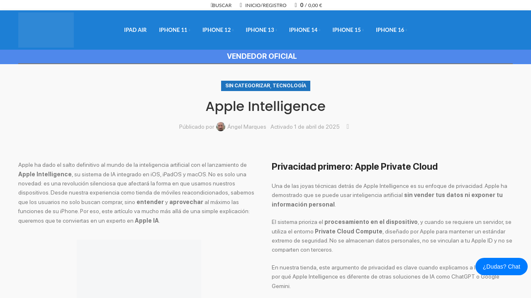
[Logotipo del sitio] (46, 29)
